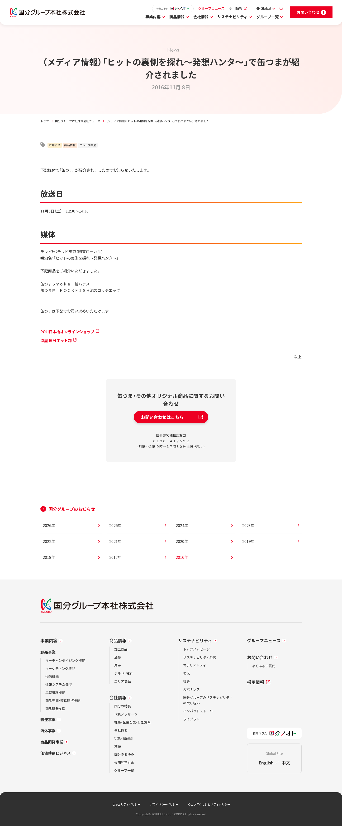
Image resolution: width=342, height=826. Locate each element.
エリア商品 (122, 681)
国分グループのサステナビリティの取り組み (208, 700)
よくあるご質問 (263, 665)
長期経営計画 (124, 762)
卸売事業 (48, 652)
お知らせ (54, 145)
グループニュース (211, 8)
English (266, 762)
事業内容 (153, 16)
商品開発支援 (55, 708)
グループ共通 (87, 145)
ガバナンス (191, 689)
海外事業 (48, 731)
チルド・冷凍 (123, 673)
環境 (186, 673)
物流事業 (48, 719)
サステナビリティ (232, 16)
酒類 (117, 657)
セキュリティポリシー (126, 804)
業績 (117, 746)
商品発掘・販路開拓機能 (62, 700)
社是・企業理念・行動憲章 (132, 722)
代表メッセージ (126, 714)
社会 (186, 681)
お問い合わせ (260, 657)
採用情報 (235, 8)
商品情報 (177, 16)
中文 (285, 762)
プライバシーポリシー (164, 804)
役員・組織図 (123, 738)
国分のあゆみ (124, 754)
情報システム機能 (58, 684)
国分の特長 (122, 706)
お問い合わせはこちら (172, 417)
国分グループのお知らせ (71, 509)
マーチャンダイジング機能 (65, 660)
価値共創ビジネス (55, 753)
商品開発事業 (51, 742)
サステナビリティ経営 (199, 657)
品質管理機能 (55, 692)
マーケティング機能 (60, 668)
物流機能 (52, 676)
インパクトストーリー (199, 711)
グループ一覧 (267, 16)
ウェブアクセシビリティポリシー (209, 804)
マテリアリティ (194, 665)
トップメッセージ (196, 649)
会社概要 (121, 730)
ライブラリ (191, 719)
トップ (44, 121)
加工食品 (121, 649)
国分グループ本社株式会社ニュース (77, 121)
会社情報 (201, 16)
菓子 (117, 665)
